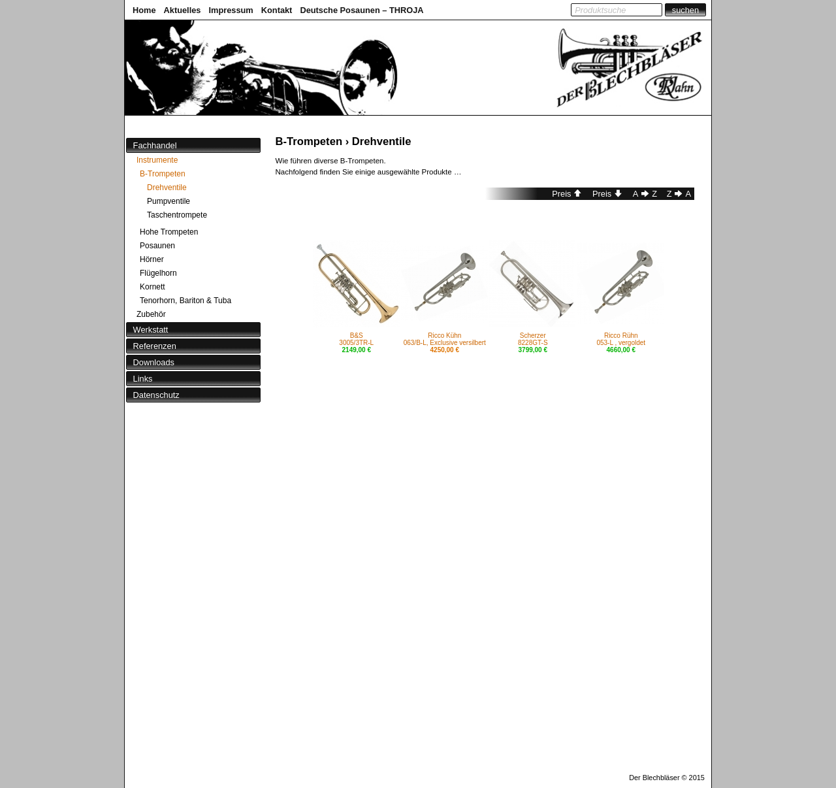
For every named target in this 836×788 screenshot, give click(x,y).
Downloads (153, 362)
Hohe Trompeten (169, 232)
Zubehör (151, 314)
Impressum (230, 10)
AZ (645, 194)
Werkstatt (151, 330)
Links (143, 379)
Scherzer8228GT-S (533, 339)
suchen (685, 10)
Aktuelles (182, 10)
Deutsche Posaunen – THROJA (361, 10)
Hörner (152, 259)
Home (144, 10)
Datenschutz (156, 395)
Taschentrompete (177, 215)
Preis (567, 194)
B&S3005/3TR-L (356, 339)
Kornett (152, 286)
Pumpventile (168, 201)
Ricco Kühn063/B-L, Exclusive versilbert (445, 339)
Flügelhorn (158, 273)
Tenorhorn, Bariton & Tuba (185, 300)
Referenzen (154, 346)
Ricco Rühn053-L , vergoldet (620, 339)
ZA (679, 194)
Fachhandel (155, 145)
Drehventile (167, 187)
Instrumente (157, 160)
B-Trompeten (162, 173)
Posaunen (157, 245)
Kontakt (277, 10)
